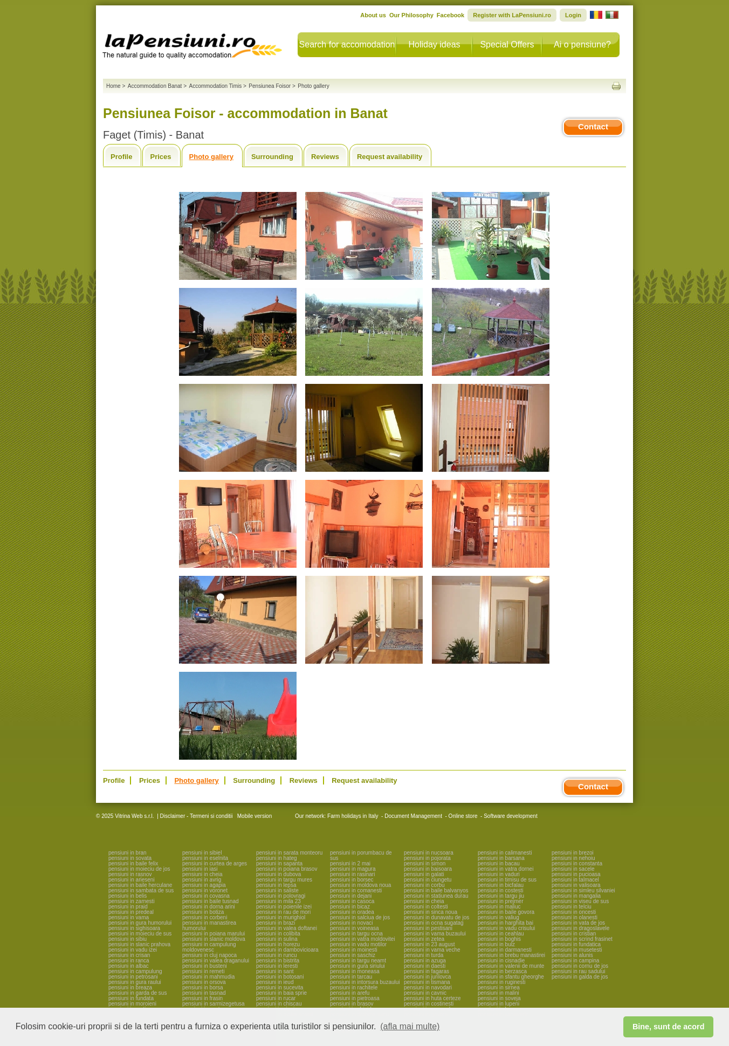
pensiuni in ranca (128, 961)
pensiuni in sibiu (127, 939)
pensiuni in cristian (574, 934)
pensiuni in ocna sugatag (434, 923)
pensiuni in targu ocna (356, 934)
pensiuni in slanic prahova (139, 944)
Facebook (450, 15)
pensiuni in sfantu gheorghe (511, 977)
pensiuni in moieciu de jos (139, 869)
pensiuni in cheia (202, 874)
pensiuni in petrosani (133, 977)
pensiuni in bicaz (350, 907)
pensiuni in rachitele (353, 987)
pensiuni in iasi (200, 869)
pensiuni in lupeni (498, 1004)
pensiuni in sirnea (499, 987)
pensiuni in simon (424, 863)
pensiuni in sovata (130, 858)
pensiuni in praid (128, 907)
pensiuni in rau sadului (579, 971)
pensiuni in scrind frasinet (582, 939)
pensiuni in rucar (275, 998)
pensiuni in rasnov (130, 874)
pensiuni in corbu (424, 885)
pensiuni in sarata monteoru (289, 853)
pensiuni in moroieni (132, 1004)
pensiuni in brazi (275, 923)
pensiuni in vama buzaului (435, 934)
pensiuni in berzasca (502, 971)
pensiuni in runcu (276, 955)
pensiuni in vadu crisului (506, 928)
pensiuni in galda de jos (580, 977)
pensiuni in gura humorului (139, 923)
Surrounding (272, 157)
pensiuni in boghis (499, 939)
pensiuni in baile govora (506, 912)
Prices (160, 157)
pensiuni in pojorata (427, 858)
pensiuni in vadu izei (132, 950)
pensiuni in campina (575, 961)
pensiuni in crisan (129, 955)
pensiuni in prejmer (501, 901)
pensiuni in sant (275, 971)
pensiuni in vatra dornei (505, 869)
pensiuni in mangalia (576, 896)
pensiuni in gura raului (134, 982)
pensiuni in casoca (352, 901)
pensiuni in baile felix (133, 863)
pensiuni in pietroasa (355, 998)
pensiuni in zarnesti (131, 901)
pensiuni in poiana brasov (286, 869)
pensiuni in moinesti (353, 950)
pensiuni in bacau (499, 863)
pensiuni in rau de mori (283, 912)
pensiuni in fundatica (576, 944)
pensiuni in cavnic (425, 993)
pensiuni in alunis (572, 955)
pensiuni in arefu (349, 993)
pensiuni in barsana (501, 858)
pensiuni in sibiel (202, 853)
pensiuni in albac (128, 966)
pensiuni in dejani (351, 896)
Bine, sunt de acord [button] (668, 1026)
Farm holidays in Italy (352, 816)
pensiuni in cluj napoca (209, 955)
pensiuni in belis (127, 896)
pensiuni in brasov (352, 1004)
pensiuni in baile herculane (140, 885)
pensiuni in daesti (424, 966)
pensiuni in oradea (352, 912)
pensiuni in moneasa (355, 971)
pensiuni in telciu (572, 907)
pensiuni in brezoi (573, 853)
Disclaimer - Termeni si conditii (196, 816)
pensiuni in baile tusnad (210, 901)
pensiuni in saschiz (352, 955)
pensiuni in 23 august (429, 944)
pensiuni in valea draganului (215, 961)
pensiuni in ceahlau (501, 934)
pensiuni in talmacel (575, 880)
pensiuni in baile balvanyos (436, 890)
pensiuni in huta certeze (432, 998)
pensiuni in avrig (201, 880)
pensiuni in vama (128, 917)
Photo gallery (211, 157)
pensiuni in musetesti (577, 950)
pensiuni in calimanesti (505, 853)
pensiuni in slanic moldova (213, 939)
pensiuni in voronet (205, 890)
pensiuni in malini (498, 993)
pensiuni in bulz (496, 944)
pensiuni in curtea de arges (214, 863)
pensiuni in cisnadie (501, 961)
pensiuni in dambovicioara (287, 950)
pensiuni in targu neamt (358, 961)
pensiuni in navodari (428, 987)
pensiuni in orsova (204, 982)
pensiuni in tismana (427, 982)
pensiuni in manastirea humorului (209, 925)
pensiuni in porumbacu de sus (361, 855)
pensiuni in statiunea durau (436, 896)
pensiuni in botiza (203, 912)
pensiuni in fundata (131, 998)
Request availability (389, 157)
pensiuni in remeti (203, 971)
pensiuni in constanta (577, 863)
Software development (511, 816)
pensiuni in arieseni (131, 880)
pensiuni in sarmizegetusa (213, 1004)
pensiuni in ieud (275, 982)
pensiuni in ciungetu (427, 880)
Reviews (325, 157)
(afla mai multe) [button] (409, 1026)
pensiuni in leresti (277, 966)
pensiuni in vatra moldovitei (362, 939)
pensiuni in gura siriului (357, 966)
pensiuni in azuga (425, 961)
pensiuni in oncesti (574, 912)
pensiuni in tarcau (351, 977)
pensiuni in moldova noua (360, 885)
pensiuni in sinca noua (430, 912)
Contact (593, 126)
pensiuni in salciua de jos (360, 917)
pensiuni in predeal (131, 912)
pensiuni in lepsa (276, 885)
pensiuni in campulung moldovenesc (209, 947)
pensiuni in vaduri (499, 874)
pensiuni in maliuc (499, 907)
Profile (121, 157)
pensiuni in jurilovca (427, 977)
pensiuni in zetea (424, 939)
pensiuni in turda (423, 955)
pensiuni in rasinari (352, 874)
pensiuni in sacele (573, 869)
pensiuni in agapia (204, 885)
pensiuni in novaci (351, 923)
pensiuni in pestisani (428, 928)
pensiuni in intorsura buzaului (365, 982)
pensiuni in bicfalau (501, 885)
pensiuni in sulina (277, 939)
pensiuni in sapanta (279, 863)
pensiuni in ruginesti (501, 982)
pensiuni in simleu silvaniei (583, 890)
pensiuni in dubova (278, 874)
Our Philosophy (411, 15)
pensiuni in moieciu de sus (139, 934)
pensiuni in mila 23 (278, 901)
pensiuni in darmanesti (505, 950)
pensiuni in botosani (280, 977)
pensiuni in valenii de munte (511, 966)
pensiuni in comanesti (356, 890)
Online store (463, 816)
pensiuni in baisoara (428, 869)
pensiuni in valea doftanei (286, 928)
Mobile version (254, 816)
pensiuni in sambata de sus (141, 890)
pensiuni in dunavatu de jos (436, 917)
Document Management (413, 816)
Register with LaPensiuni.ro (512, 15)
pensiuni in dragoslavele (580, 928)
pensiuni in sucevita (279, 987)
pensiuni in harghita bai (505, 923)
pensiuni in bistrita (277, 961)
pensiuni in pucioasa (576, 874)
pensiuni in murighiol (280, 917)
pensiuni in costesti (501, 890)
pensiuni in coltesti (426, 907)
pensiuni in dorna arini (208, 907)
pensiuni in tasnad (204, 993)
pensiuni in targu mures (284, 880)
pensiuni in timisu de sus (507, 880)
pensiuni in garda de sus (137, 993)
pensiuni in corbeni (204, 917)
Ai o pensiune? (582, 44)
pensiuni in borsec (352, 880)
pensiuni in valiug (498, 917)
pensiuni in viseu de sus (580, 901)
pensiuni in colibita (278, 934)
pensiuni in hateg (276, 858)
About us (373, 15)
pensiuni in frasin (202, 998)
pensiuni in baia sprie (281, 993)
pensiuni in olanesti (574, 917)
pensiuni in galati (424, 874)
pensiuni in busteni (204, 966)
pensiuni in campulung (135, 971)
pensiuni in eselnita (205, 858)
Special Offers (507, 44)
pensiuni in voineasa (354, 928)
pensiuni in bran (127, 853)
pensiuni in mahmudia (208, 977)
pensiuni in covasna (206, 896)
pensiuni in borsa (202, 987)
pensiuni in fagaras (426, 971)
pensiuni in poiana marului (213, 934)
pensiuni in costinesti (428, 1004)
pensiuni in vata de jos (578, 923)
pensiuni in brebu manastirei (511, 955)
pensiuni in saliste (277, 890)
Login (573, 15)
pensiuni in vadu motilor (358, 944)
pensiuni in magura (353, 869)
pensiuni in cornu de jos (580, 966)
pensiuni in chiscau (279, 1004)
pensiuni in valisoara (576, 885)
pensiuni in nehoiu (573, 858)
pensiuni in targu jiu (501, 896)
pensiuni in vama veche (432, 950)
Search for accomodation (347, 44)
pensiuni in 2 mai (350, 863)
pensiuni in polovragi (280, 896)
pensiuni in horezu (278, 944)
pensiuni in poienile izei (284, 907)
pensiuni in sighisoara (134, 928)
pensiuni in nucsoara (428, 853)
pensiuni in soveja (499, 998)
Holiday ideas (434, 44)
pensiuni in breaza (130, 987)
